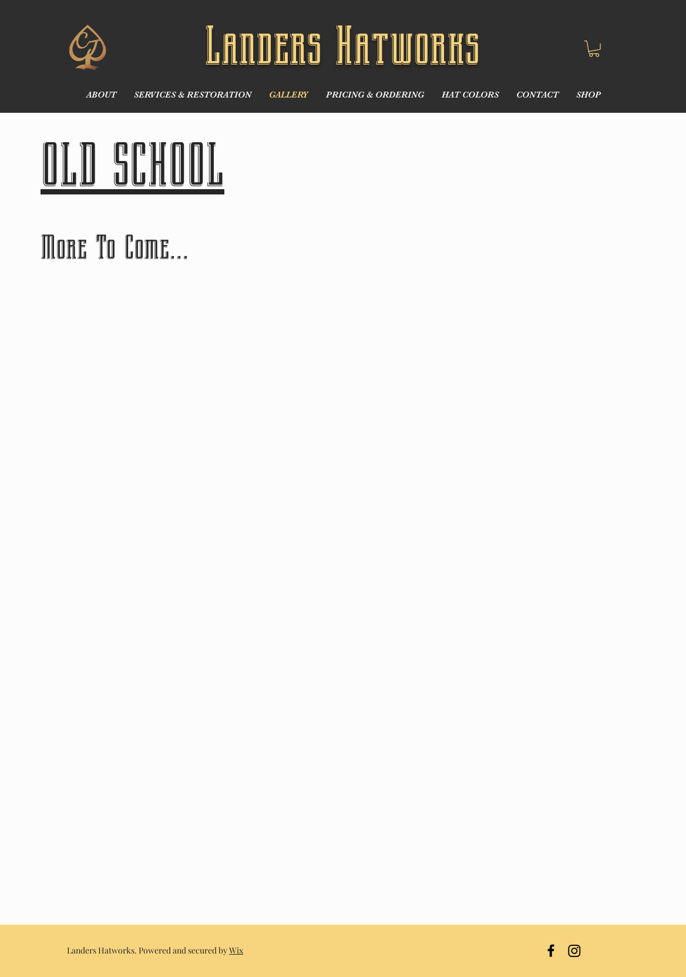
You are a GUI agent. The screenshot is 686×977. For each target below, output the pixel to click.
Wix (236, 950)
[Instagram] (574, 950)
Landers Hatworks (342, 46)
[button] (594, 49)
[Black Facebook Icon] (551, 950)
